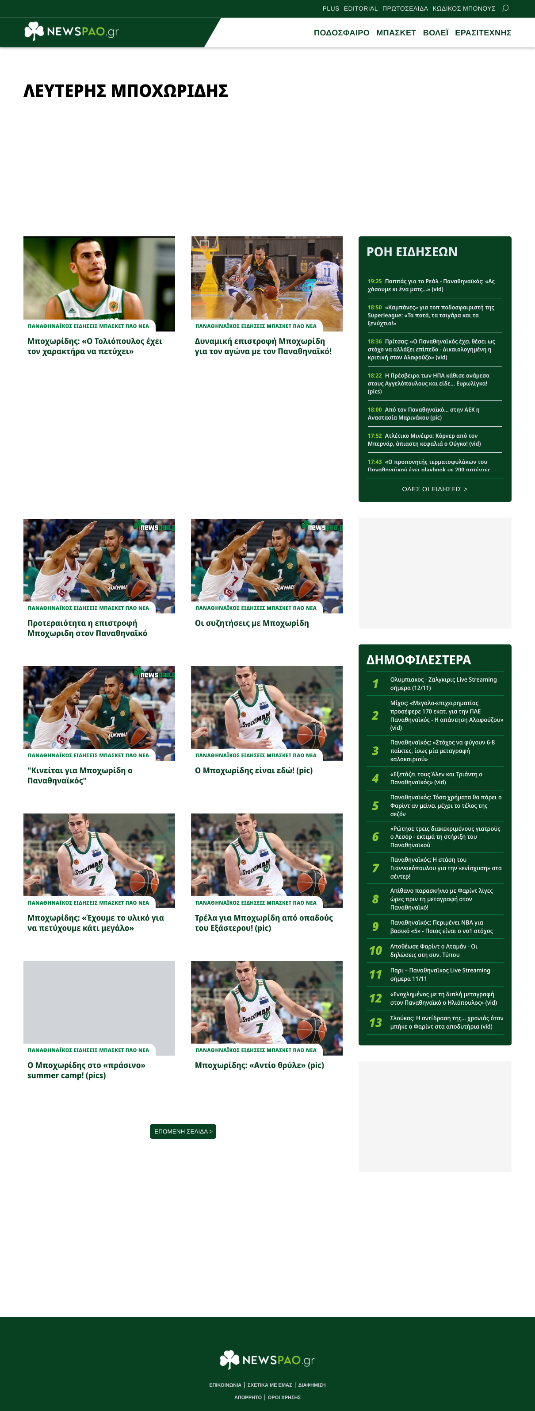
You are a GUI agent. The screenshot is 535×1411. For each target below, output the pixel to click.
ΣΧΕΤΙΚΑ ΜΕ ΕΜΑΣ (270, 1385)
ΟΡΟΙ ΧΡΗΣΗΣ (284, 1397)
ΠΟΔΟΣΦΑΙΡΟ (342, 32)
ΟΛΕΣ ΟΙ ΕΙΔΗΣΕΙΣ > (435, 489)
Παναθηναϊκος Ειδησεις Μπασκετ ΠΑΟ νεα (88, 326)
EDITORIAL (361, 8)
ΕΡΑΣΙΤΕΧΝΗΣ (483, 32)
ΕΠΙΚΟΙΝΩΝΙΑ (225, 1385)
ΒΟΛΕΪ (436, 32)
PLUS (331, 8)
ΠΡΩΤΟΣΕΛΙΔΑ (405, 8)
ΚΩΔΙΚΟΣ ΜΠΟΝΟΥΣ (464, 8)
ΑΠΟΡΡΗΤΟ (248, 1397)
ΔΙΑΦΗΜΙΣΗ (311, 1385)
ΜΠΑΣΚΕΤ (396, 32)
